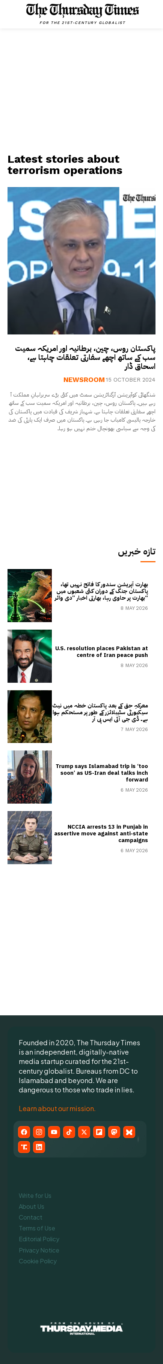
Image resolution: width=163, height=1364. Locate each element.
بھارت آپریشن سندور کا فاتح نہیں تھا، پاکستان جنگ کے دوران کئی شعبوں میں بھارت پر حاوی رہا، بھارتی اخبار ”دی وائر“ (101, 591)
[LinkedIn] (39, 1147)
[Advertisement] (81, 90)
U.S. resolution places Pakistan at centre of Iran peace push (101, 651)
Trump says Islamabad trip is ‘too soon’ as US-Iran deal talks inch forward (102, 773)
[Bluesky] (129, 1132)
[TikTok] (69, 1132)
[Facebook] (24, 1132)
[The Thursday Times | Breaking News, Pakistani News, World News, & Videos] (82, 14)
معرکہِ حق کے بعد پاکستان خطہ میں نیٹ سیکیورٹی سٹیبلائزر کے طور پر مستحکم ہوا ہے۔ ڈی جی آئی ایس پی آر (100, 712)
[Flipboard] (99, 1132)
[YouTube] (54, 1132)
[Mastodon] (114, 1132)
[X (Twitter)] (84, 1132)
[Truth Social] (24, 1147)
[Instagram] (39, 1132)
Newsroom (84, 379)
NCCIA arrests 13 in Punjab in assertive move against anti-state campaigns (101, 833)
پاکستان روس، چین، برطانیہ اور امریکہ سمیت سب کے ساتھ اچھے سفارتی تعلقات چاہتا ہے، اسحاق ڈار (85, 357)
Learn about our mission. (57, 1108)
